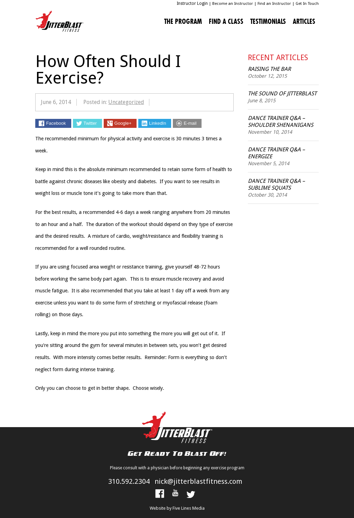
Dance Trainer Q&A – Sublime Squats (276, 184)
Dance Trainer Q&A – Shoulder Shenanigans (280, 121)
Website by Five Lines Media (177, 508)
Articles (304, 21)
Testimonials (268, 21)
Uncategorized (126, 102)
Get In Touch (307, 3)
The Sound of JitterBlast (282, 93)
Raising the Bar (269, 69)
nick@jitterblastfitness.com (198, 481)
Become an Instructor (232, 3)
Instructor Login (192, 3)
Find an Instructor (274, 3)
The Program (183, 21)
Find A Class (226, 21)
